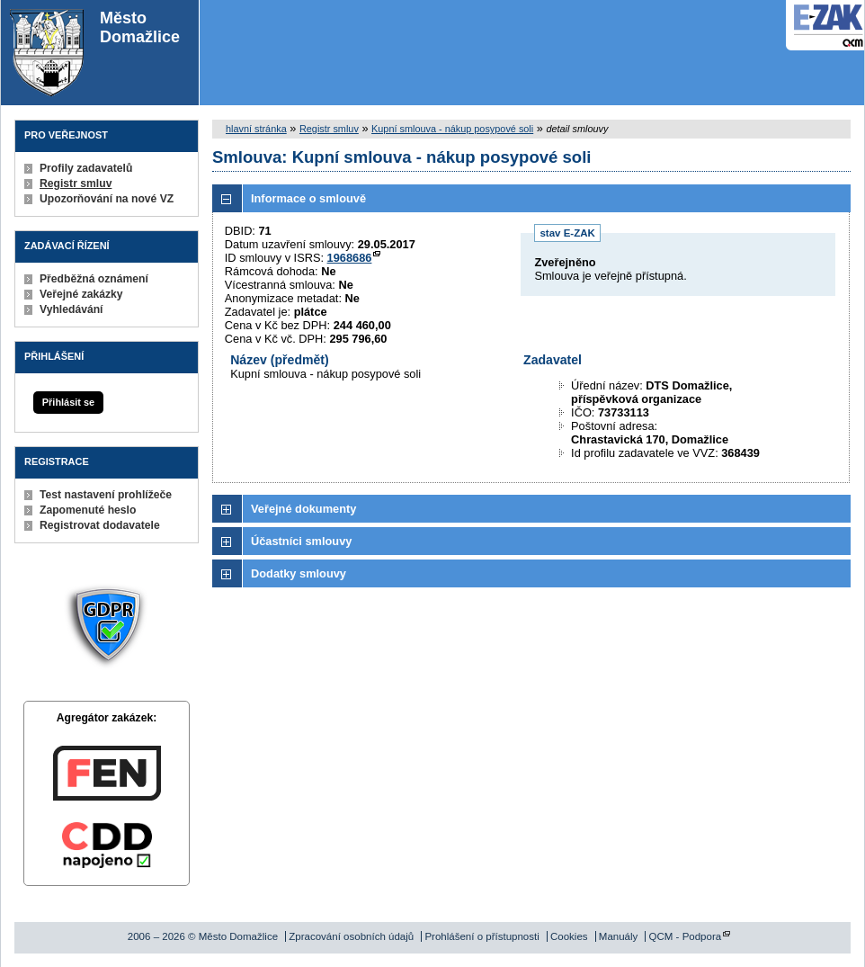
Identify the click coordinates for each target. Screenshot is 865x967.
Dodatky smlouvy (298, 573)
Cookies (569, 936)
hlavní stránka (256, 128)
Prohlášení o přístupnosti (481, 936)
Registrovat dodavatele (100, 525)
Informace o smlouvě (308, 198)
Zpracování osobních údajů (351, 936)
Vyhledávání (71, 309)
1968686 (349, 257)
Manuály (618, 936)
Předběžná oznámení (94, 279)
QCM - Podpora (685, 936)
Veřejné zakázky (81, 294)
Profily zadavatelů (86, 168)
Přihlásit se (68, 402)
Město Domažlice (95, 52)
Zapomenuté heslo (88, 510)
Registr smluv (75, 183)
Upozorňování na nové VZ (107, 199)
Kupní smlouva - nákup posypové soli (452, 128)
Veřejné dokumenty (303, 508)
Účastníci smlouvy (301, 541)
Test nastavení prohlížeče (106, 494)
